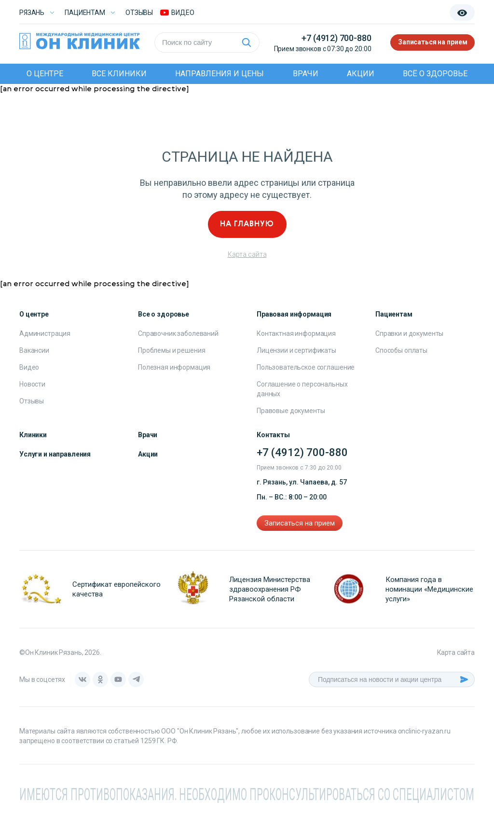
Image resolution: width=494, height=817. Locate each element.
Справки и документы (409, 333)
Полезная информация (174, 367)
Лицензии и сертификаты (296, 350)
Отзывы (139, 12)
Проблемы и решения (171, 350)
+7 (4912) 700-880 (336, 38)
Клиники (33, 435)
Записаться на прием (432, 42)
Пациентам (85, 12)
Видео (29, 367)
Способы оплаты (401, 350)
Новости (32, 384)
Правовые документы (291, 411)
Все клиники (119, 73)
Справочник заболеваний (178, 333)
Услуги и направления (55, 454)
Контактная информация (296, 333)
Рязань (31, 12)
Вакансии (34, 350)
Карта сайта (247, 254)
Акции (360, 73)
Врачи (305, 73)
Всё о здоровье (435, 73)
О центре (45, 73)
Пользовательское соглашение (306, 367)
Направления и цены (219, 73)
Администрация (44, 333)
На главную (247, 224)
